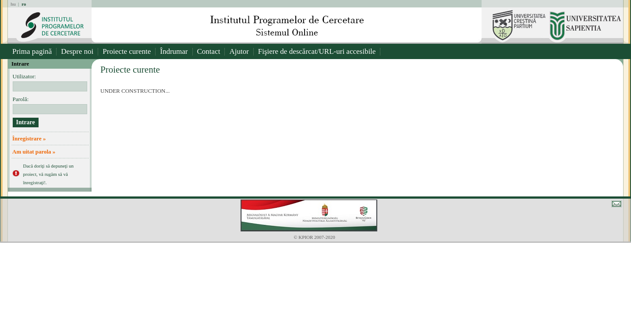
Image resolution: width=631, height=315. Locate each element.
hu (13, 4)
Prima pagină (32, 51)
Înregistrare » (29, 138)
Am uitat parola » (33, 151)
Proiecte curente (127, 51)
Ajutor (238, 51)
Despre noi (77, 51)
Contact (208, 51)
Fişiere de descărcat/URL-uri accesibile (317, 51)
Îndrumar (174, 51)
